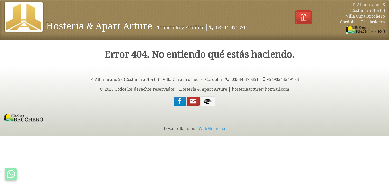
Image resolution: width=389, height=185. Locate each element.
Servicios (185, 8)
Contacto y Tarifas (89, 8)
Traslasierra (152, 8)
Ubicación (213, 8)
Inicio (56, 8)
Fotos (123, 8)
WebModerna (211, 128)
